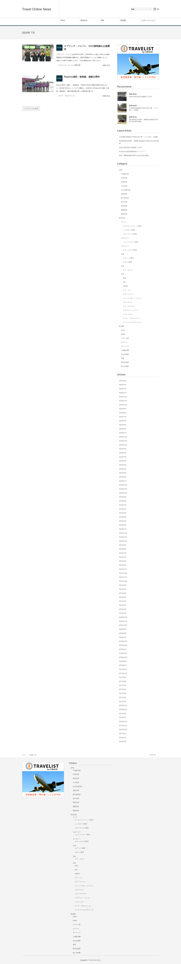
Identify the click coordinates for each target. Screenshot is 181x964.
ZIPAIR (125, 286)
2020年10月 (123, 625)
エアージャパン (128, 294)
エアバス (124, 342)
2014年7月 (122, 737)
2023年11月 (123, 489)
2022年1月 (122, 569)
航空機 (123, 20)
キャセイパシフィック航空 (132, 226)
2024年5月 (122, 465)
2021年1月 (122, 613)
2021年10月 (123, 581)
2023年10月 (123, 493)
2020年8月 (122, 633)
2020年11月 (123, 621)
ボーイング (125, 346)
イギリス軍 (125, 338)
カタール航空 (127, 262)
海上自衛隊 (125, 354)
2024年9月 (122, 449)
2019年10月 (123, 645)
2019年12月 (123, 641)
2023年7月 (122, 505)
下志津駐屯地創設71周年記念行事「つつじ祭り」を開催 (143, 109)
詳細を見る (106, 65)
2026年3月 (122, 384)
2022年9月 (122, 545)
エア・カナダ (127, 270)
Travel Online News (36, 9)
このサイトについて (148, 20)
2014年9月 (122, 733)
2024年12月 (123, 437)
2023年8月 (122, 501)
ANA (124, 278)
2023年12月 (123, 485)
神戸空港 (124, 202)
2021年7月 (122, 589)
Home (63, 20)
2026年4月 (122, 381)
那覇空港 (124, 210)
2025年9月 (122, 409)
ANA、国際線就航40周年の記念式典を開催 (134, 155)
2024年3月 (122, 473)
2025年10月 (123, 405)
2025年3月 (122, 429)
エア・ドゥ (127, 290)
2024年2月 (122, 477)
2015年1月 (122, 717)
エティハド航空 (128, 258)
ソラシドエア (127, 314)
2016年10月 (123, 709)
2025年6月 (122, 421)
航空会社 (84, 20)
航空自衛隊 (125, 362)
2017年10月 (123, 673)
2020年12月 (123, 617)
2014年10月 (123, 729)
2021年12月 (123, 573)
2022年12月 (123, 533)
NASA (123, 334)
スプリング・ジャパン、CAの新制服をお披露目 (87, 47)
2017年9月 (122, 677)
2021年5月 (122, 597)
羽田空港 (124, 206)
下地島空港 (125, 174)
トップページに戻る (31, 108)
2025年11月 (123, 401)
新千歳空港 (125, 198)
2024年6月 (122, 461)
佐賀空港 (124, 182)
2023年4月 (122, 517)
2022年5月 (122, 557)
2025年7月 (122, 417)
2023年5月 (122, 513)
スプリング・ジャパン (66, 65)
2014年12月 (123, 721)
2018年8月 (122, 665)
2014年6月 (122, 741)
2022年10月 (123, 541)
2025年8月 (122, 413)
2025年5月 (122, 425)
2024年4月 (122, 469)
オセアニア (125, 238)
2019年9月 (122, 649)
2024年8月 (122, 453)
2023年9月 (122, 497)
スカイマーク (127, 302)
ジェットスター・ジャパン (132, 298)
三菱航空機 (125, 350)
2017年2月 (122, 701)
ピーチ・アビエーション (66, 96)
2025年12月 (123, 397)
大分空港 (124, 186)
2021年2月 (122, 609)
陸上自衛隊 (125, 366)
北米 (122, 266)
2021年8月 (122, 585)
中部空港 (124, 178)
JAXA (123, 330)
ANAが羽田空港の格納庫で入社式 (140, 96)
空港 (102, 20)
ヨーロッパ (125, 246)
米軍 (122, 358)
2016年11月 (123, 705)
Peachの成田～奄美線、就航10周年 (82, 77)
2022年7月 (122, 553)
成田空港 (77, 65)
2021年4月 (122, 601)
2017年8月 (122, 681)
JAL (124, 282)
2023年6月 (122, 509)
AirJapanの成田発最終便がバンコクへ (132, 151)
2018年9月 (122, 661)
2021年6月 (122, 593)
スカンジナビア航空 (130, 250)
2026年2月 (122, 389)
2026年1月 (122, 393)
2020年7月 (122, 637)
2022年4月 (122, 561)
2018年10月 (123, 657)
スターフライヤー (129, 306)
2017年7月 (122, 685)
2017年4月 (122, 693)
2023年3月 (122, 521)
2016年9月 (122, 713)
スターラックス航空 (130, 234)
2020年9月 (122, 629)
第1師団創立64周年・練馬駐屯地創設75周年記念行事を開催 (143, 120)
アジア (123, 222)
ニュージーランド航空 (130, 242)
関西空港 (124, 214)
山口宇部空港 (125, 190)
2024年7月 (122, 457)
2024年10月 (123, 445)
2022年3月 (122, 565)
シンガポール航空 (129, 230)
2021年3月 (122, 605)
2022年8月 (122, 549)
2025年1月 (122, 433)
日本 (122, 274)
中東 (122, 254)
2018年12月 (123, 653)
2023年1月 (122, 529)
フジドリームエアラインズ (132, 322)
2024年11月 (123, 441)
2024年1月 (122, 481)
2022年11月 (123, 537)
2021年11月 (123, 577)
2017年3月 (122, 697)
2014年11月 (123, 725)
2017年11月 (123, 669)
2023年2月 (122, 525)
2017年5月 (122, 689)
